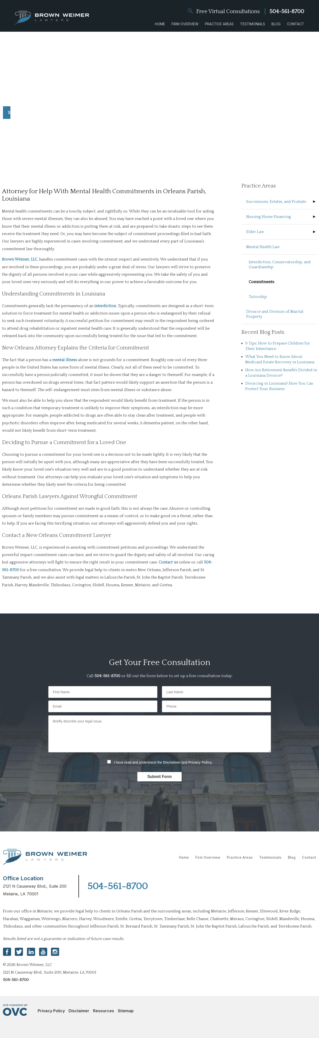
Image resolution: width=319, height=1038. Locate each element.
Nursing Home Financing (268, 216)
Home (160, 24)
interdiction (105, 306)
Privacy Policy (200, 762)
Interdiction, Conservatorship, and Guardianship (280, 264)
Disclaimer (172, 762)
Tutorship (258, 296)
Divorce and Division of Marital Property (274, 314)
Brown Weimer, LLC (19, 259)
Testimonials (252, 24)
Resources (103, 1010)
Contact (295, 24)
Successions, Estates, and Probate (276, 201)
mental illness (64, 360)
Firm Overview (185, 24)
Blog (276, 24)
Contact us (168, 562)
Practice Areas (219, 24)
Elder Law (255, 232)
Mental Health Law (263, 247)
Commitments (261, 282)
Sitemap (126, 1010)
